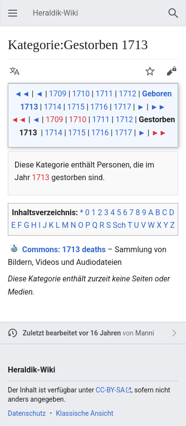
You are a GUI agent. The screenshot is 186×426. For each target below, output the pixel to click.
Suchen (176, 17)
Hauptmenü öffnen (15, 17)
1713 (41, 177)
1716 (99, 106)
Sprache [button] (17, 75)
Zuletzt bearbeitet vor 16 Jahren (72, 333)
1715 (76, 106)
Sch (119, 225)
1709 (58, 93)
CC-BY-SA (110, 390)
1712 (127, 93)
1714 (52, 106)
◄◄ (22, 93)
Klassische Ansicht (84, 413)
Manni (144, 333)
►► (158, 106)
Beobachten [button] (153, 75)
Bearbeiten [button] (174, 75)
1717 (122, 106)
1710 (81, 93)
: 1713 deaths (64, 249)
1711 (104, 93)
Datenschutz (27, 413)
